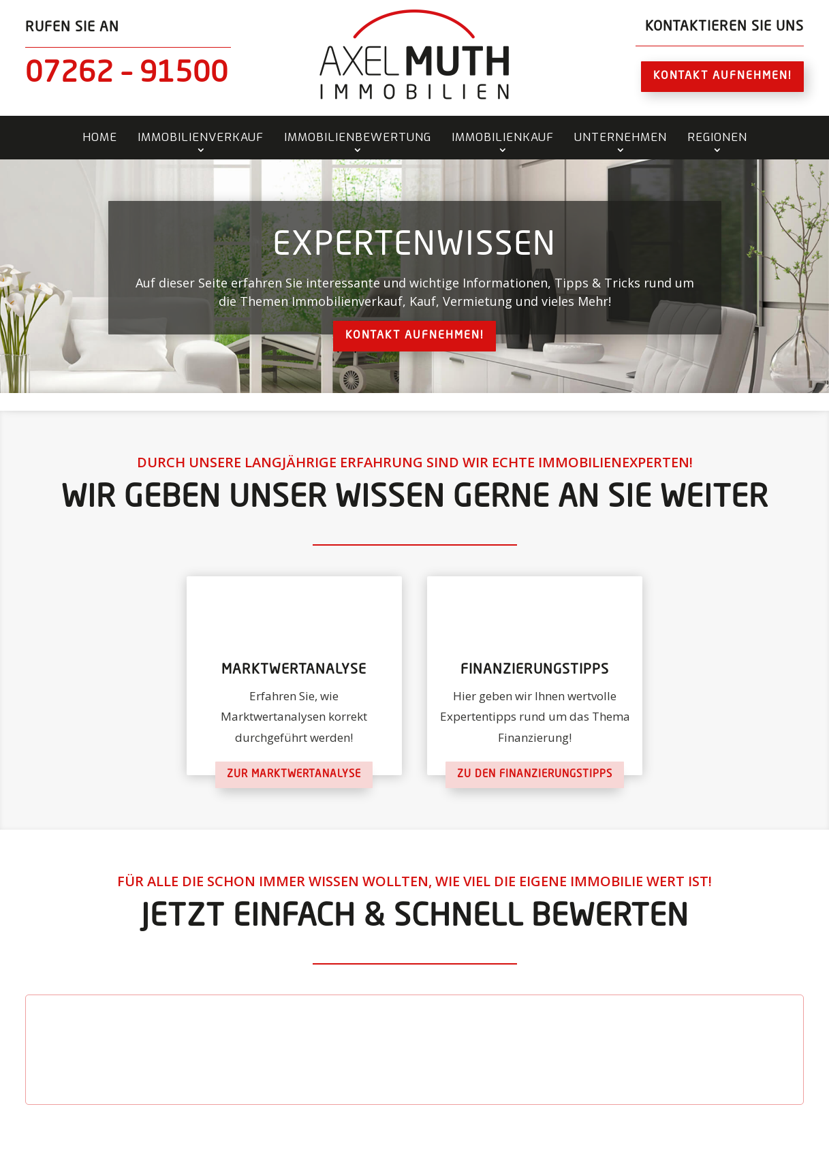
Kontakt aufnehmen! (722, 76)
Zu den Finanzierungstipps (534, 775)
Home (99, 137)
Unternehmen (620, 137)
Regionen (717, 137)
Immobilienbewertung (357, 137)
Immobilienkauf (503, 137)
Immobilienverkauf (201, 137)
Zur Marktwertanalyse (294, 775)
